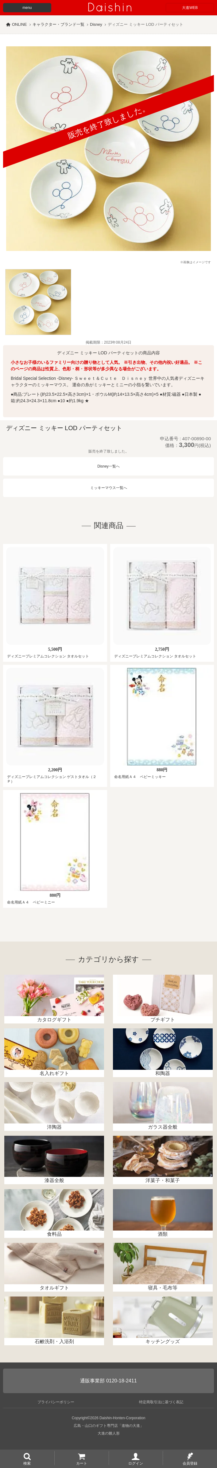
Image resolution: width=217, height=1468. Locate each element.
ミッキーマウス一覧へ (108, 488)
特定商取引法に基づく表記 (161, 1402)
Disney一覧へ (108, 466)
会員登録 (190, 1463)
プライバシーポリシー (55, 1402)
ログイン (135, 1463)
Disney (96, 24)
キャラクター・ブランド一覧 (58, 24)
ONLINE (19, 24)
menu (27, 8)
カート (81, 1463)
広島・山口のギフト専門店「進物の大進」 (109, 1426)
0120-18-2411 (121, 1380)
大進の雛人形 (109, 1433)
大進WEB (190, 8)
